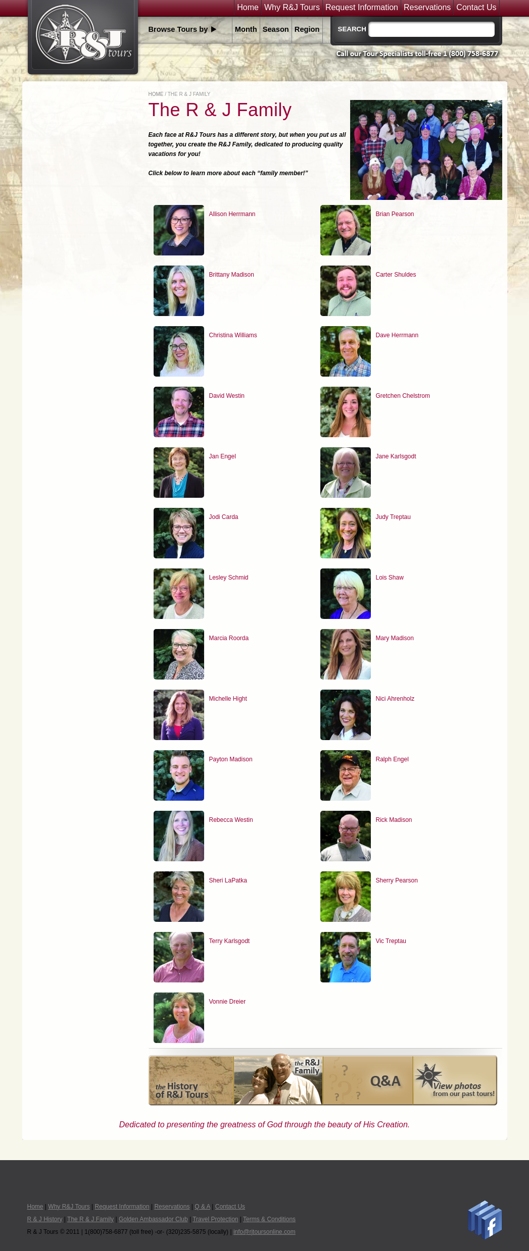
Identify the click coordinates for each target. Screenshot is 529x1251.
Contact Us (476, 8)
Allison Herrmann (232, 214)
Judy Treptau (393, 516)
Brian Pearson (395, 214)
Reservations (427, 8)
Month (246, 29)
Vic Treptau (391, 941)
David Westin (227, 395)
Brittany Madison (231, 274)
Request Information (361, 8)
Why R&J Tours (292, 8)
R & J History (45, 1219)
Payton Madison (231, 759)
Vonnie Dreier (227, 1001)
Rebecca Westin (231, 819)
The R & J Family (90, 1219)
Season (276, 29)
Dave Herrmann (397, 335)
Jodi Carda (223, 516)
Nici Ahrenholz (395, 698)
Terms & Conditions (269, 1219)
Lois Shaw (390, 577)
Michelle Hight (228, 698)
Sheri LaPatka (228, 880)
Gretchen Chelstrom (403, 395)
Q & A (202, 1206)
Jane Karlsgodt (396, 456)
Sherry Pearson (397, 880)
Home (248, 8)
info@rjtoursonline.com (264, 1231)
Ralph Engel (392, 759)
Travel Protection (215, 1219)
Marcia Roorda (229, 638)
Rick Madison (394, 819)
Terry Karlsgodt (229, 941)
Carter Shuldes (396, 274)
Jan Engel (222, 456)
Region (307, 29)
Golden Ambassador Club (153, 1219)
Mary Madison (395, 638)
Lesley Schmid (229, 577)
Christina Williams (233, 335)
